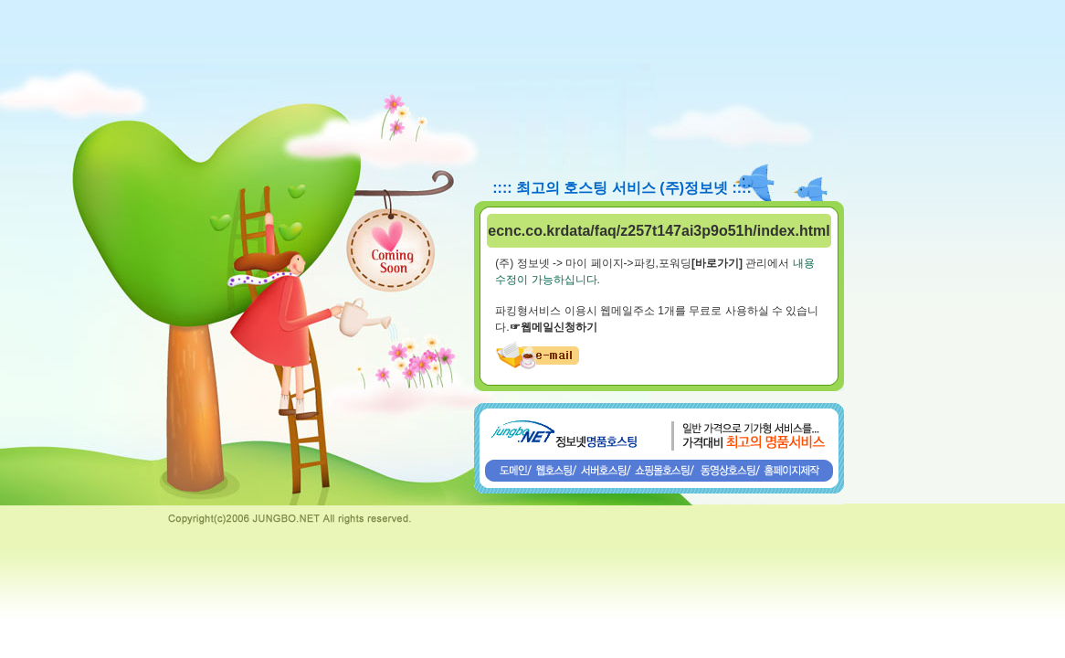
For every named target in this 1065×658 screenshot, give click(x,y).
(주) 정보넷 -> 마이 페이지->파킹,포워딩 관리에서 (642, 263)
